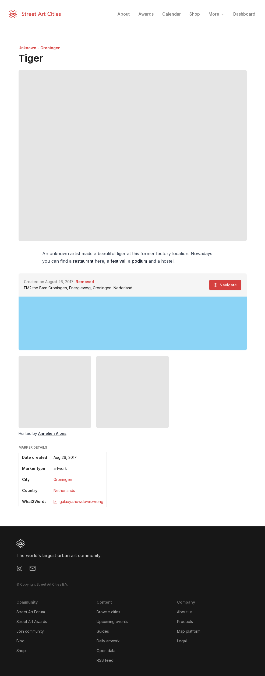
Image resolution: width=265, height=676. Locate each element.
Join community (30, 631)
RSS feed (105, 660)
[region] (133, 323)
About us (185, 612)
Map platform (188, 631)
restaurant (83, 261)
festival (118, 261)
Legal (182, 641)
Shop (21, 650)
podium (139, 261)
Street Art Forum (30, 612)
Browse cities (108, 612)
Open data (106, 650)
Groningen (63, 479)
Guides (103, 631)
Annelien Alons (52, 433)
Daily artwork (108, 641)
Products (185, 621)
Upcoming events (112, 621)
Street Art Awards (31, 621)
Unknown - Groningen (40, 47)
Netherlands (64, 490)
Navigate (225, 285)
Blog (20, 641)
